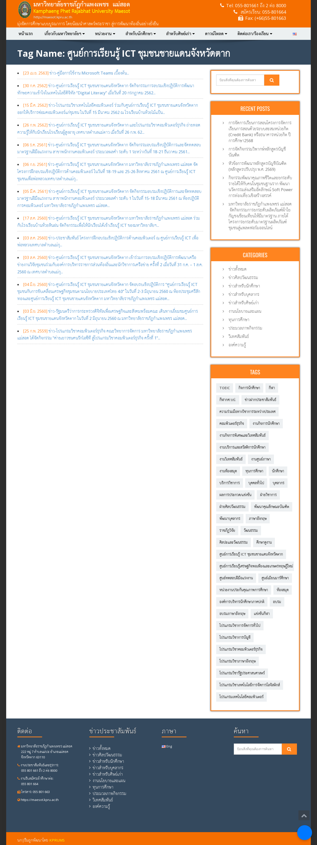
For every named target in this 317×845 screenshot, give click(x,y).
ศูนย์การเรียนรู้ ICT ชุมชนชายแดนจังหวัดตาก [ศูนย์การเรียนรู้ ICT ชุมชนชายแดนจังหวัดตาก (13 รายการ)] (251, 554)
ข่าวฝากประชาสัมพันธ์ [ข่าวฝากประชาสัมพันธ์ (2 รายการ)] (260, 399)
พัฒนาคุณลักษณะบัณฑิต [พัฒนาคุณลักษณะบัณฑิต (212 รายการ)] (271, 506)
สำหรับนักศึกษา (141, 33)
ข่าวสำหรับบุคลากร (244, 294)
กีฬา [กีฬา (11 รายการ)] (272, 387)
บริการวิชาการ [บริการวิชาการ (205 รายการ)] (229, 483)
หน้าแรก (26, 33)
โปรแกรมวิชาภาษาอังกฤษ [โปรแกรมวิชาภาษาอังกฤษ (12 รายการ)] (237, 661)
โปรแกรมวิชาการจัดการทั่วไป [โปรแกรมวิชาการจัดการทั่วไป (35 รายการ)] (239, 625)
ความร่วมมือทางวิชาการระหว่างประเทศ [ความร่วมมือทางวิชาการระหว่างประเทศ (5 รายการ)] (247, 411)
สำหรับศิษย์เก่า (180, 33)
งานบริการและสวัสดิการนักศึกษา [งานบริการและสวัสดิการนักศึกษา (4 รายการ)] (242, 447)
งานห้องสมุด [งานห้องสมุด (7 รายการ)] (228, 471)
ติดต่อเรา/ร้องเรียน (255, 33)
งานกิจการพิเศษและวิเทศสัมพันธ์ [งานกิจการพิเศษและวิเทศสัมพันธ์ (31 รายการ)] (242, 435)
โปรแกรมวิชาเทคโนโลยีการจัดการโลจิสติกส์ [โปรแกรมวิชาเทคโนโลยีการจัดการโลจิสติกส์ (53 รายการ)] (249, 685)
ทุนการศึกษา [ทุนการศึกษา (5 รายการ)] (254, 471)
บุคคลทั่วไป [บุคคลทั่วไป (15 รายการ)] (256, 483)
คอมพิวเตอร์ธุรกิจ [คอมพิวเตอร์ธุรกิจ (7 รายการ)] (231, 423)
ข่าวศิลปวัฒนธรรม (243, 277)
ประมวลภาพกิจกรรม (245, 328)
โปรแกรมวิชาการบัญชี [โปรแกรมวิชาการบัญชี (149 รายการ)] (234, 637)
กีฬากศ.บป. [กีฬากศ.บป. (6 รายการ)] (227, 399)
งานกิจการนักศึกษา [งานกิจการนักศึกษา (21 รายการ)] (266, 423)
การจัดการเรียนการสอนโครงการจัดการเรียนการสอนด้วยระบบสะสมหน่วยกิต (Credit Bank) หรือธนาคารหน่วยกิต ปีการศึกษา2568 (260, 131)
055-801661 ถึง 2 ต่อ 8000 (260, 5)
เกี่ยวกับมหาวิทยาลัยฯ (65, 33)
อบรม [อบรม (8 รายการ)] (277, 601)
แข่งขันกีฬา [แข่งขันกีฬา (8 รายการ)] (262, 613)
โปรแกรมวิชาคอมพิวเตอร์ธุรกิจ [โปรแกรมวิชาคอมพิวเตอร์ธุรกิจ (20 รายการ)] (241, 649)
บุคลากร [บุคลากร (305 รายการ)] (278, 483)
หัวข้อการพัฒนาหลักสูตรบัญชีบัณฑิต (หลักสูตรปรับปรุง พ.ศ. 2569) (258, 166)
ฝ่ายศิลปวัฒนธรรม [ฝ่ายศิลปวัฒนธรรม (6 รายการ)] (232, 506)
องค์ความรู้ (237, 345)
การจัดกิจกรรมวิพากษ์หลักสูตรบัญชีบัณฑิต (257, 152)
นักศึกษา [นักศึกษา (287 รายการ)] (278, 471)
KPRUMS (57, 840)
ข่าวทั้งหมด (238, 269)
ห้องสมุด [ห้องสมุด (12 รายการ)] (283, 590)
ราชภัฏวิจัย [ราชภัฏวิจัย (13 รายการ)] (227, 530)
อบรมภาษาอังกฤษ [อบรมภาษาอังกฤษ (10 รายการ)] (232, 613)
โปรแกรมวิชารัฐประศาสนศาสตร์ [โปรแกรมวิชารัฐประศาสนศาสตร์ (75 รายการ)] (242, 673)
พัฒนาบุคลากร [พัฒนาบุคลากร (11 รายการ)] (229, 518)
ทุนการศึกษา (239, 319)
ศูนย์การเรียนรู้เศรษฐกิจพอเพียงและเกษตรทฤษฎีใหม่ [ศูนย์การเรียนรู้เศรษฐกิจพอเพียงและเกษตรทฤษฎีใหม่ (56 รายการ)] (256, 566)
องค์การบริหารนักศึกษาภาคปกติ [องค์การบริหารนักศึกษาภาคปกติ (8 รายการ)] (241, 601)
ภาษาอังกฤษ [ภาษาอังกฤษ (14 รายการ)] (257, 518)
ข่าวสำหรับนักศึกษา (244, 286)
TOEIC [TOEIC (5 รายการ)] (224, 387)
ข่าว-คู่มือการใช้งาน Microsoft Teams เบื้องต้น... (76, 73)
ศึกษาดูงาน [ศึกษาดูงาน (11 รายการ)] (264, 542)
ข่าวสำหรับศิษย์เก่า (244, 303)
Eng (167, 746)
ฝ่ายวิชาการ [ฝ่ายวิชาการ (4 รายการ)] (268, 494)
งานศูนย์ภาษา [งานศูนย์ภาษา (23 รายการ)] (261, 459)
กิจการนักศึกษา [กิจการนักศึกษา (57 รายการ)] (249, 387)
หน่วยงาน (105, 33)
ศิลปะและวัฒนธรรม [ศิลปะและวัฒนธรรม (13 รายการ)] (233, 542)
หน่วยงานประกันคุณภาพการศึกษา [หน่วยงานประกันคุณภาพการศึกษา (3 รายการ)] (243, 590)
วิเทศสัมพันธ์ (239, 336)
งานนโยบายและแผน (245, 311)
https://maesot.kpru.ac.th (38, 799)
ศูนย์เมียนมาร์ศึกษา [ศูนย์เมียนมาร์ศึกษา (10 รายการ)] (275, 578)
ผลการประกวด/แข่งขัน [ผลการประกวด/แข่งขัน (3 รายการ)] (235, 494)
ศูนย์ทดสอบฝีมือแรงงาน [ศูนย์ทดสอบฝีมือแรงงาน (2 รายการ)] (236, 578)
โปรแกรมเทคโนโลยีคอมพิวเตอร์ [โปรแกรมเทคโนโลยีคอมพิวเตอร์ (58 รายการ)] (241, 696)
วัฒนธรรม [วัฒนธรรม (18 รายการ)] (251, 530)
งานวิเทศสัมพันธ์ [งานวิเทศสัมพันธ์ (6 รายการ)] (230, 459)
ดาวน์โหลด (216, 33)
